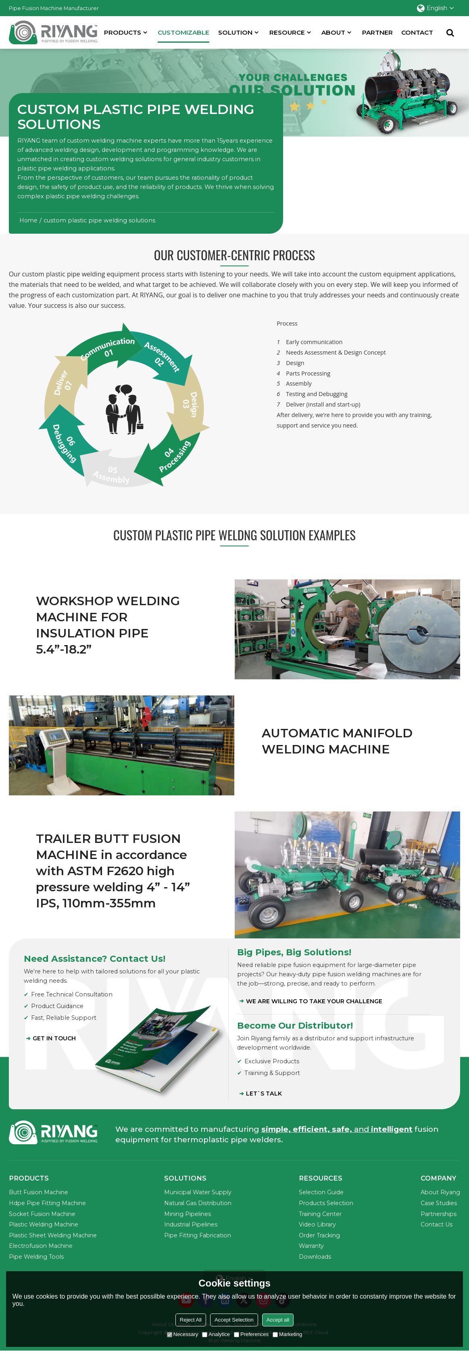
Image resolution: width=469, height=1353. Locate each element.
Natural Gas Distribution (198, 1204)
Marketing (287, 1334)
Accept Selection (234, 1320)
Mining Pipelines (188, 1215)
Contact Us (436, 1226)
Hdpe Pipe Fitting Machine (48, 1204)
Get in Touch (55, 1038)
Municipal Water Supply (199, 1193)
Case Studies (438, 1204)
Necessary (182, 1334)
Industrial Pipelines (192, 1226)
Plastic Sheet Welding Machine (54, 1237)
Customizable (184, 35)
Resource (287, 32)
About (334, 32)
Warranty (312, 1247)
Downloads (316, 1258)
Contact (418, 32)
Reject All (191, 1320)
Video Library (318, 1226)
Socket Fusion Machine (43, 1215)
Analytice (216, 1334)
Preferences (251, 1334)
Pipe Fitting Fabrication (198, 1237)
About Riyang (440, 1193)
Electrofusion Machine (42, 1247)
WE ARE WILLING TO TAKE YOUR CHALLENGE (314, 1001)
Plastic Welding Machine (44, 1226)
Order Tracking (321, 1237)
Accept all (278, 1320)
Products (123, 32)
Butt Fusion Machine (39, 1193)
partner (378, 32)
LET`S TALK (264, 1094)
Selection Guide (322, 1193)
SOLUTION (236, 32)
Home (28, 220)
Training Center (321, 1215)
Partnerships (439, 1215)
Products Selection (327, 1204)
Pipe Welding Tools (37, 1258)
